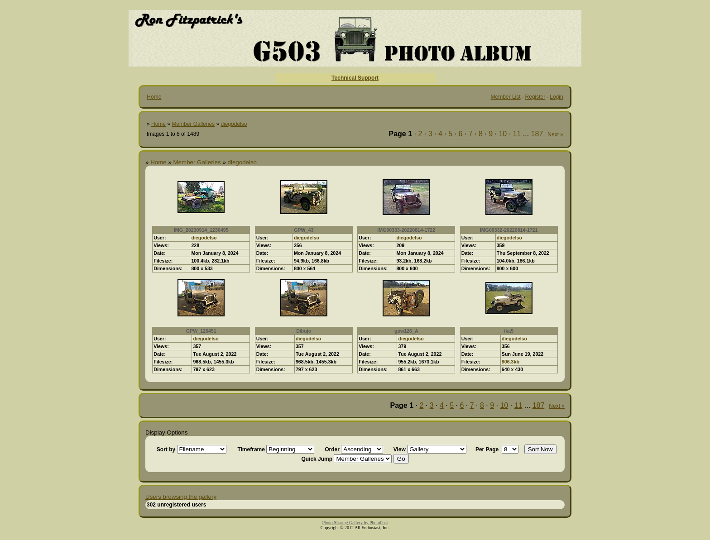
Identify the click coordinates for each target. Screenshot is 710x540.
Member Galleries (193, 124)
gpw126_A (406, 331)
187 (537, 134)
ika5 (508, 331)
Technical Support (355, 78)
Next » (555, 134)
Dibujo (303, 331)
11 (517, 134)
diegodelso (234, 124)
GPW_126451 (201, 331)
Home (154, 97)
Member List (506, 97)
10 (503, 134)
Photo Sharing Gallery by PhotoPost (355, 522)
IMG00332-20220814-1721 (509, 230)
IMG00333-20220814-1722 (406, 230)
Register (535, 97)
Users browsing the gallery (180, 496)
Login (556, 97)
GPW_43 (303, 230)
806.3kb (510, 361)
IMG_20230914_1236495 (201, 230)
